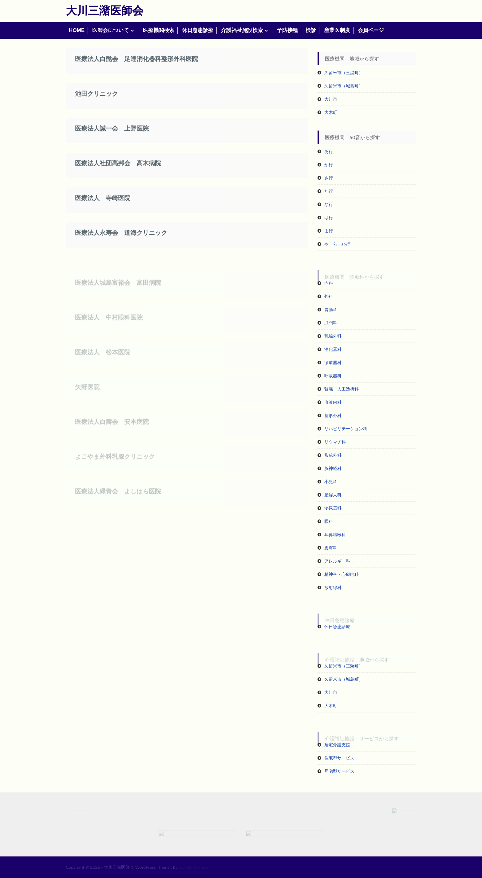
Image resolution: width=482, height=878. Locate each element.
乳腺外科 (333, 336)
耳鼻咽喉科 (335, 534)
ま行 (328, 230)
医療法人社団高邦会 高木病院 (118, 169)
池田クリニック (96, 99)
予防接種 (287, 30)
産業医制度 (337, 30)
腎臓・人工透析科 (341, 388)
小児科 (330, 481)
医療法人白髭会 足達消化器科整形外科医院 (136, 65)
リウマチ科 (335, 441)
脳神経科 (333, 468)
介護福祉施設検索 (242, 30)
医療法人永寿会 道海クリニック (121, 239)
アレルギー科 (337, 560)
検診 (311, 30)
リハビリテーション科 (345, 428)
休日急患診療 (197, 30)
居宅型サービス (339, 771)
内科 (328, 283)
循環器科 (333, 362)
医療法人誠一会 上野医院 (112, 134)
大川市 (330, 99)
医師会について (110, 30)
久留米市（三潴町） (343, 72)
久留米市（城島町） (343, 85)
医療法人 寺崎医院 (102, 204)
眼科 (328, 521)
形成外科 (333, 455)
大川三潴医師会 (104, 10)
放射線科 (333, 587)
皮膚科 (330, 547)
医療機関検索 (158, 30)
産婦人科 (333, 494)
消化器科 (333, 349)
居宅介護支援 (337, 744)
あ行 (328, 151)
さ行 (328, 177)
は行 (328, 217)
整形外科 (333, 415)
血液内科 (333, 402)
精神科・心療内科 (341, 574)
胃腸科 (330, 309)
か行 (328, 164)
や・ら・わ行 (337, 244)
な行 (328, 204)
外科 (328, 296)
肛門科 (330, 322)
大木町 (330, 112)
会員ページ (371, 30)
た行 (328, 191)
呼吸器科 (333, 375)
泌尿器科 (333, 508)
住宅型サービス (339, 757)
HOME (77, 30)
